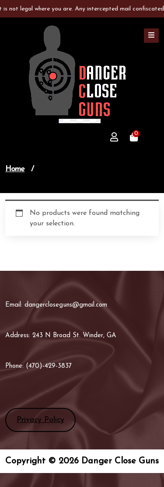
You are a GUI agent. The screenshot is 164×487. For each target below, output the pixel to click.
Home (14, 169)
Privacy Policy (40, 420)
